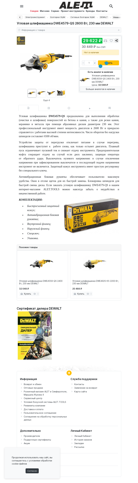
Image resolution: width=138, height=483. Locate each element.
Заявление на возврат (85, 388)
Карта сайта (80, 391)
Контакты (79, 384)
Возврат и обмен (32, 384)
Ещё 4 (47, 100)
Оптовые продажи (33, 388)
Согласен (32, 471)
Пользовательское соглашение (40, 413)
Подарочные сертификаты (37, 439)
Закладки (79, 443)
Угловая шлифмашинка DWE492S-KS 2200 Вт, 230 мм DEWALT (95, 282)
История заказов (83, 439)
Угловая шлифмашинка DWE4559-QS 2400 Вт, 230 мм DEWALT (40, 282)
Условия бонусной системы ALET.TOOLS (45, 402)
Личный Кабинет (83, 436)
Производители (32, 436)
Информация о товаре (69, 30)
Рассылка (79, 447)
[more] (37, 294)
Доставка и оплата (33, 409)
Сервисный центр (33, 398)
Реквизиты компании (34, 405)
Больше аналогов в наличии (100, 89)
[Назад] (20, 17)
